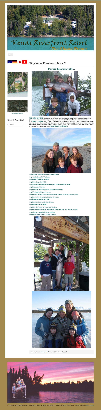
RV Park (45, 174)
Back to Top (90, 405)
